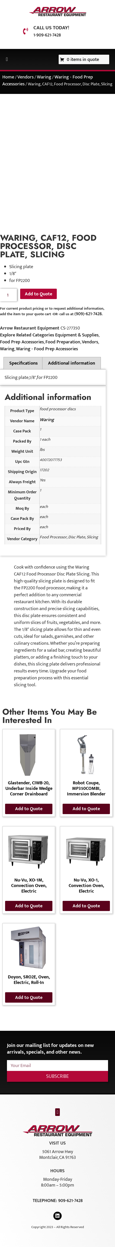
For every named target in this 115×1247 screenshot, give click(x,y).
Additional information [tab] (71, 363)
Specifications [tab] (23, 363)
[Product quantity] (8, 295)
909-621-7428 (70, 1201)
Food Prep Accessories (22, 342)
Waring (44, 77)
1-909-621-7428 (47, 35)
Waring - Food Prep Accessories (47, 349)
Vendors (25, 77)
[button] (7, 59)
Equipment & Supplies (77, 335)
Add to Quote (38, 294)
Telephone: (45, 1201)
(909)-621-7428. (88, 314)
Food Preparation (62, 342)
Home (8, 77)
